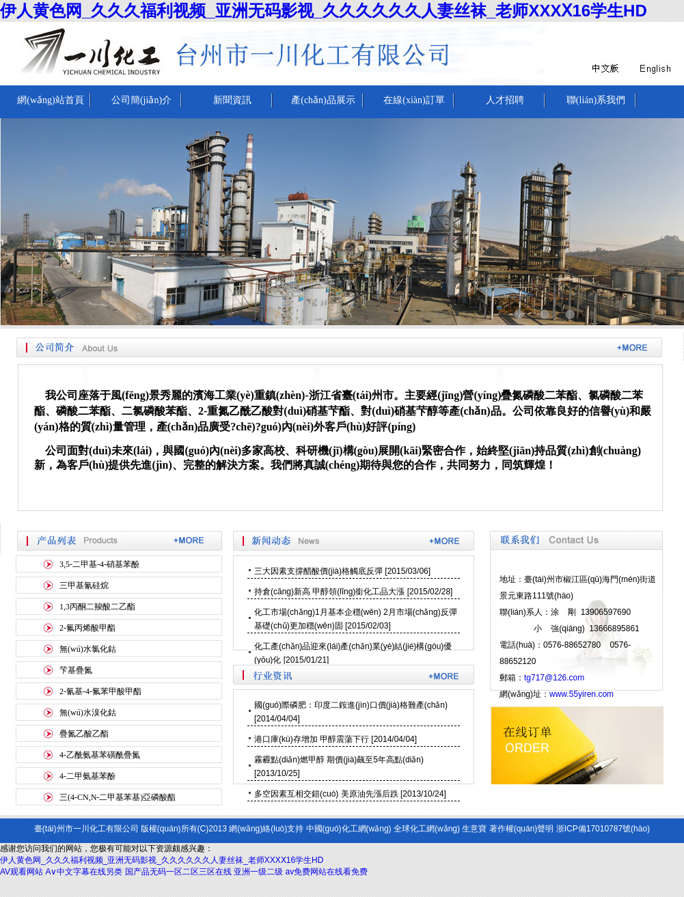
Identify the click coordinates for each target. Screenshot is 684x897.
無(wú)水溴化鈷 (87, 712)
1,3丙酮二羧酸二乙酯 (97, 606)
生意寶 (474, 828)
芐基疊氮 (75, 670)
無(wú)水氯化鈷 (87, 649)
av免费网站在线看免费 (327, 872)
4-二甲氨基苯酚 (87, 776)
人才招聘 (505, 100)
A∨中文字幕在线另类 (83, 872)
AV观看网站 (21, 872)
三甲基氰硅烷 (84, 585)
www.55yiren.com (581, 694)
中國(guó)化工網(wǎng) (349, 828)
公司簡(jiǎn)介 (141, 100)
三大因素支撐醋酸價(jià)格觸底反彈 (318, 571)
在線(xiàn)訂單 (413, 100)
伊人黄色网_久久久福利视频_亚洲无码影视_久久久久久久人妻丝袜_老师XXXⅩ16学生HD (323, 10)
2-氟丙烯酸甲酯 (87, 628)
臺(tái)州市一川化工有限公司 (86, 828)
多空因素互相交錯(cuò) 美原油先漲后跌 (326, 794)
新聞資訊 (232, 100)
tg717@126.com (554, 677)
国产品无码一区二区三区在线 (178, 872)
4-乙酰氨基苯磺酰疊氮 (99, 755)
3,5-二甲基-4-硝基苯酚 (99, 564)
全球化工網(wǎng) (427, 828)
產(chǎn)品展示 (323, 100)
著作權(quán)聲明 (521, 828)
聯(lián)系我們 (595, 100)
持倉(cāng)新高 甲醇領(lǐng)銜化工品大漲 (329, 591)
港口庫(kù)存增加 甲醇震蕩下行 (311, 739)
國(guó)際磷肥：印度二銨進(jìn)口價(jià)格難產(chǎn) (351, 705)
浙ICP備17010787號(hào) (603, 828)
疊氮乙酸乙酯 (84, 734)
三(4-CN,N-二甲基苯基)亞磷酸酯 (117, 797)
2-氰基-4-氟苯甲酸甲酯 (100, 691)
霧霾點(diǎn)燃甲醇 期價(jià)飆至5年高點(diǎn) (339, 759)
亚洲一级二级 (258, 872)
